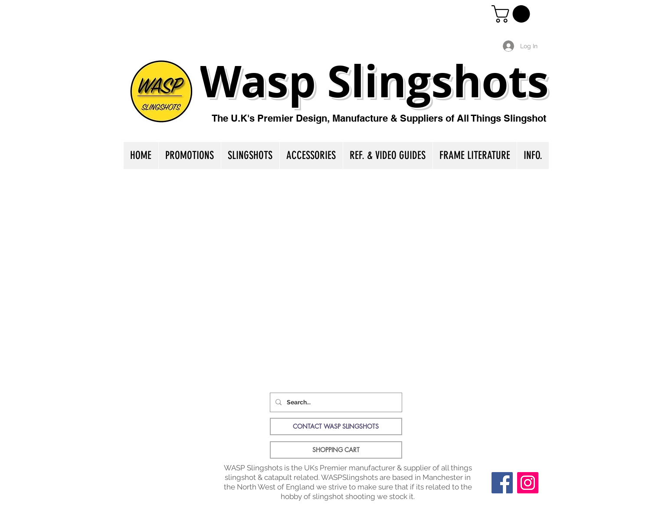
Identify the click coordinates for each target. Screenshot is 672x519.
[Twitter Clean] (519, 407)
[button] (513, 14)
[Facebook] (502, 482)
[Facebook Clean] (502, 407)
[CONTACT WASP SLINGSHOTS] (336, 426)
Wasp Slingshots (374, 81)
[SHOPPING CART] (336, 450)
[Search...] (335, 402)
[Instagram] (527, 482)
